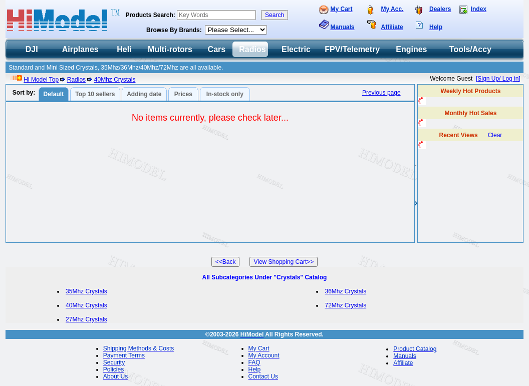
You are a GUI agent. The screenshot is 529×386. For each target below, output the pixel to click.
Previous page (381, 92)
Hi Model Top (41, 79)
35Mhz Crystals (86, 291)
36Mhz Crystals (345, 291)
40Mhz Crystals (115, 79)
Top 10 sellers (95, 94)
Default (53, 94)
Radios (76, 79)
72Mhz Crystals (345, 305)
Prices (183, 94)
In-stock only (224, 94)
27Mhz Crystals (86, 319)
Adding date (144, 94)
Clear (495, 135)
